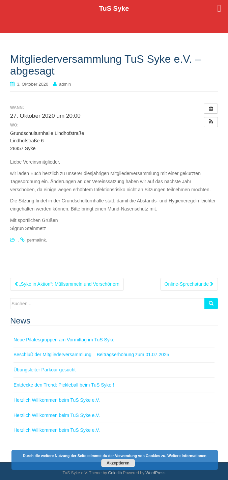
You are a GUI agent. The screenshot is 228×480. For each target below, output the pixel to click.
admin (65, 84)
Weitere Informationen (186, 456)
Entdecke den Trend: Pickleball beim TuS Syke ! (63, 385)
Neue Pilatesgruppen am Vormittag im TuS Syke (64, 339)
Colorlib (115, 473)
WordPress (155, 473)
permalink (36, 240)
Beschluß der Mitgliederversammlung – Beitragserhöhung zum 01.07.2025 (91, 354)
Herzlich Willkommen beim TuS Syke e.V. (56, 400)
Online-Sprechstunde (189, 284)
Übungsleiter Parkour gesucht (44, 369)
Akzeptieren (118, 463)
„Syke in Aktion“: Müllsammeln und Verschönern (67, 284)
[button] (211, 122)
